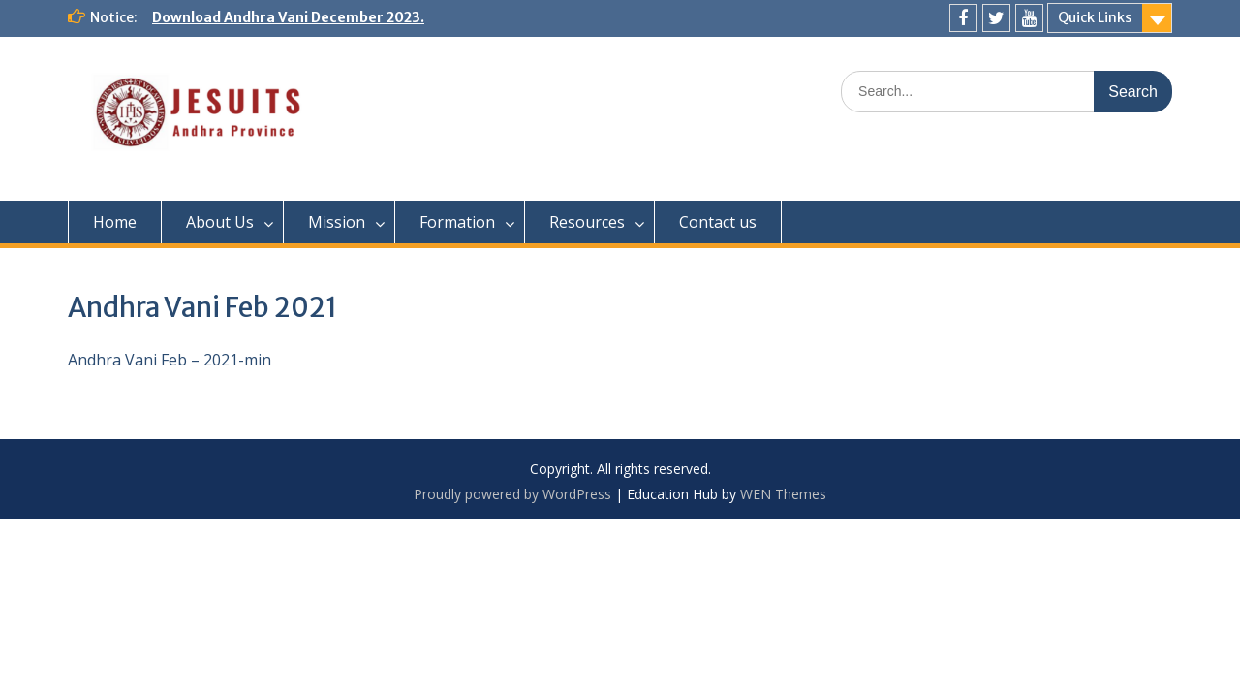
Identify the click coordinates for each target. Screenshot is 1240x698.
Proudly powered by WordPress (512, 494)
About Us (220, 222)
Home (115, 222)
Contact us (718, 222)
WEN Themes (783, 494)
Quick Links (1095, 17)
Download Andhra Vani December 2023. (288, 17)
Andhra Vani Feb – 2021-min (169, 359)
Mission (336, 222)
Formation (457, 222)
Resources (587, 222)
